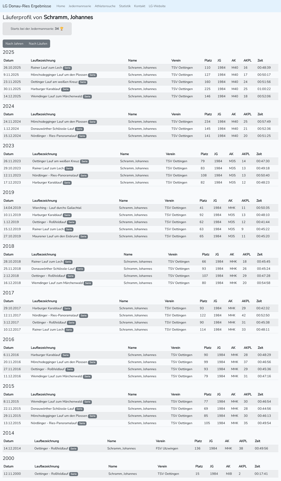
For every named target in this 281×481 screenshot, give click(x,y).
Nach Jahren (14, 43)
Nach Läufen (38, 43)
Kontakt (139, 6)
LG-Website (157, 6)
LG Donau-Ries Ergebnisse (27, 6)
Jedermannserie (80, 6)
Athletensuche (105, 6)
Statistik (125, 6)
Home (61, 6)
